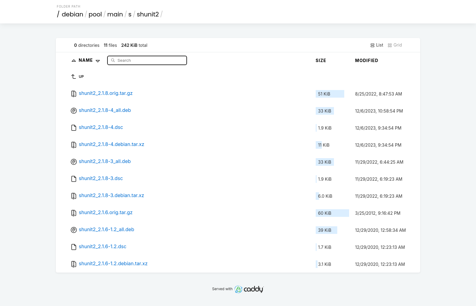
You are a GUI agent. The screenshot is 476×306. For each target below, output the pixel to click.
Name (91, 60)
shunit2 (148, 14)
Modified (367, 60)
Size (321, 60)
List (376, 45)
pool (95, 14)
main (115, 14)
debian (72, 14)
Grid (394, 45)
